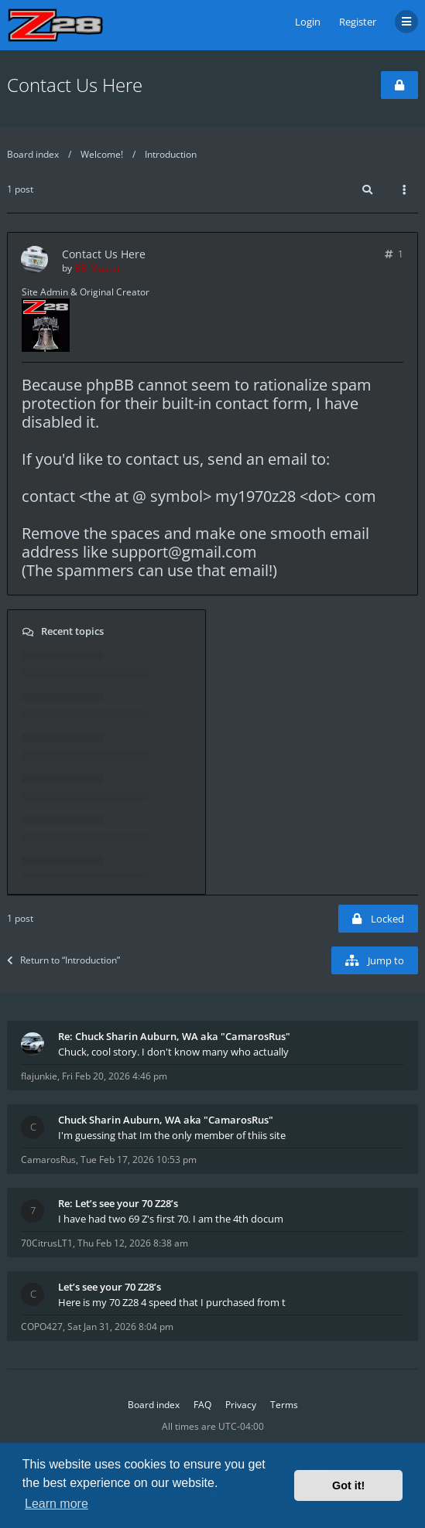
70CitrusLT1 (47, 1243)
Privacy (240, 1404)
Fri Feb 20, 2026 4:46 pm (114, 1076)
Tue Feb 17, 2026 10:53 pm (139, 1159)
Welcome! (102, 154)
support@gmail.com (184, 551)
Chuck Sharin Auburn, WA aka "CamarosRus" (165, 1120)
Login (307, 22)
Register (357, 22)
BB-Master (97, 268)
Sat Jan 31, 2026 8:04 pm (120, 1326)
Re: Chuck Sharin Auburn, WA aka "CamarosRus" (174, 1036)
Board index (33, 154)
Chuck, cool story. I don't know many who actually (173, 1052)
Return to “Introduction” (63, 960)
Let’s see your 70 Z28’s (109, 1287)
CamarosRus (48, 1159)
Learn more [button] (56, 1503)
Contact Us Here (74, 84)
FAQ (202, 1404)
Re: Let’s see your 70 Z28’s (118, 1203)
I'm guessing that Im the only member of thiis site (172, 1135)
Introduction (171, 154)
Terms (284, 1404)
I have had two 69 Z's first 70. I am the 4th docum (170, 1219)
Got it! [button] (348, 1485)
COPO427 (42, 1326)
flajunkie (39, 1076)
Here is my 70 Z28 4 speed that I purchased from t (172, 1302)
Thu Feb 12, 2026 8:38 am (132, 1243)
